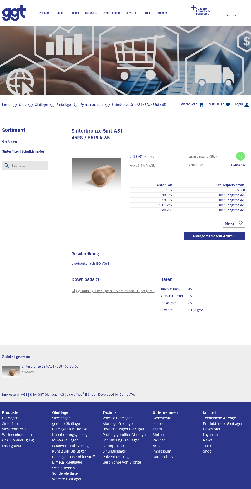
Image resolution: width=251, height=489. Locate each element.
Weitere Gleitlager (66, 479)
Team (157, 429)
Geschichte (162, 418)
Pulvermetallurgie (117, 457)
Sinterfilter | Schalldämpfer (23, 151)
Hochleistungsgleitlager (71, 434)
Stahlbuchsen (63, 468)
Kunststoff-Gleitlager (69, 451)
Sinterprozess (114, 445)
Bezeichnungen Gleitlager (123, 429)
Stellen (158, 434)
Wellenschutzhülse (17, 434)
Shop (60, 13)
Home (6, 105)
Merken (234, 223)
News (207, 440)
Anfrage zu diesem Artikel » (214, 236)
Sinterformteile (14, 429)
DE (228, 15)
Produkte (44, 13)
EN (235, 15)
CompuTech (129, 394)
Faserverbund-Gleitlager (72, 445)
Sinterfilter (10, 423)
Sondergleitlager (65, 473)
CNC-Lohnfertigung (18, 440)
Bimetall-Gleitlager (67, 462)
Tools (148, 13)
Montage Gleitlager (118, 423)
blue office (75, 394)
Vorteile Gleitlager (117, 418)
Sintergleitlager (115, 451)
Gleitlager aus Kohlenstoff (73, 457)
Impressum (10, 394)
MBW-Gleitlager (65, 440)
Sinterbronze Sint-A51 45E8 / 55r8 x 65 (139, 105)
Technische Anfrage (219, 418)
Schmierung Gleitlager (121, 440)
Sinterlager (64, 105)
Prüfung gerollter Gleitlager (125, 434)
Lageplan (210, 434)
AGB (24, 394)
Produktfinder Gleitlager (222, 423)
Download (132, 13)
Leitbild (159, 423)
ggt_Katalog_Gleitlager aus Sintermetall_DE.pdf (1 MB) (113, 291)
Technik (74, 13)
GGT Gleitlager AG (51, 394)
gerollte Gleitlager (66, 423)
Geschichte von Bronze (122, 462)
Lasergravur (11, 445)
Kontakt (162, 13)
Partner (159, 440)
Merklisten (219, 104)
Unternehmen (111, 13)
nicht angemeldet (232, 195)
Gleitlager (41, 105)
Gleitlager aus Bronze (69, 429)
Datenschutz (163, 457)
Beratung (91, 13)
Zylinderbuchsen (92, 105)
